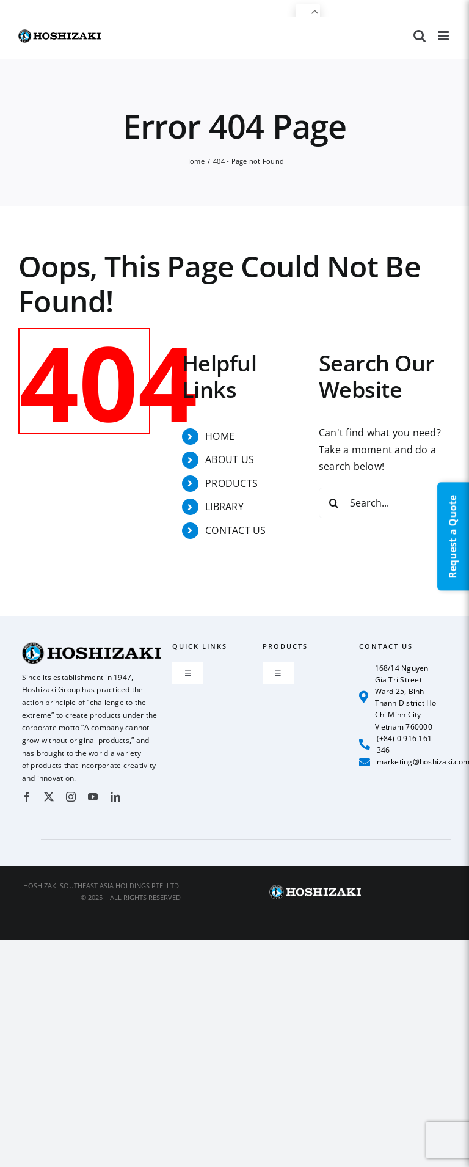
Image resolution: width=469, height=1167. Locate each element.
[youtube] (93, 797)
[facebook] (27, 797)
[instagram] (71, 797)
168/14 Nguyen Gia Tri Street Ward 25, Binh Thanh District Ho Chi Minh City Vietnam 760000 (397, 697)
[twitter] (49, 797)
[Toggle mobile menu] (444, 35)
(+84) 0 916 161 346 (395, 744)
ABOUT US (229, 459)
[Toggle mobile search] (419, 35)
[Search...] (385, 503)
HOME (219, 436)
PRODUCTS (231, 483)
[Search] (334, 503)
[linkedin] (115, 797)
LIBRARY (224, 506)
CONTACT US (235, 530)
